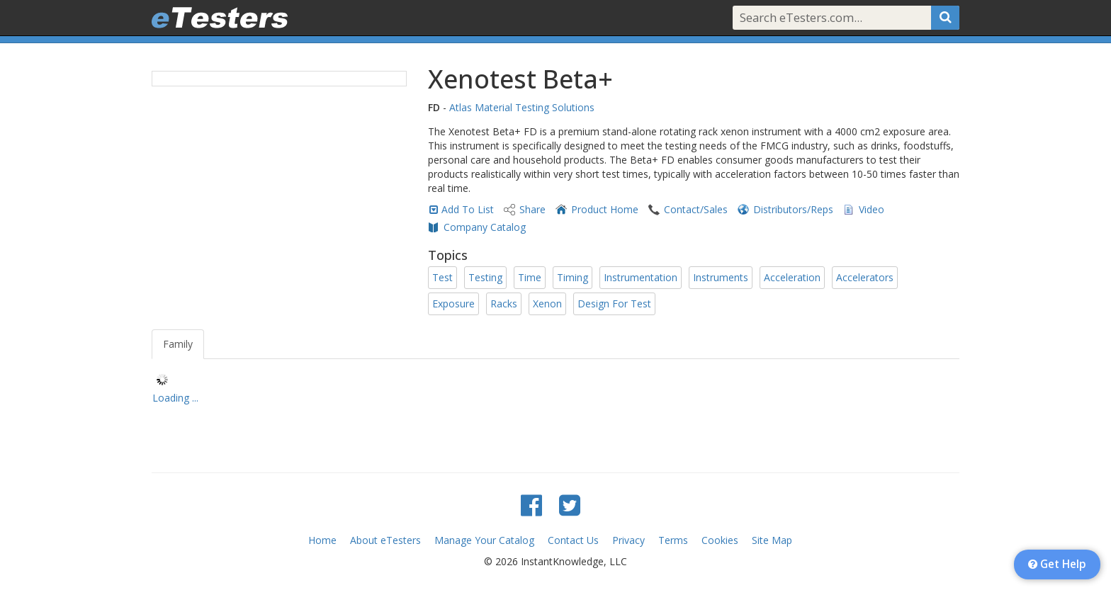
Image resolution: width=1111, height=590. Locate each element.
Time (529, 277)
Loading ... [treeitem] (175, 397)
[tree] (555, 391)
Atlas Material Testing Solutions (521, 107)
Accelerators (864, 277)
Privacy (628, 540)
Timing (572, 277)
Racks (503, 303)
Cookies (719, 540)
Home (322, 540)
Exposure (453, 303)
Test (442, 277)
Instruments (720, 277)
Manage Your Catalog (484, 540)
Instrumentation (640, 277)
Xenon (547, 303)
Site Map (772, 540)
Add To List (467, 209)
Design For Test (614, 303)
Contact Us (573, 540)
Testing (485, 277)
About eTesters (385, 540)
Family (178, 344)
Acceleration (792, 277)
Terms (673, 540)
